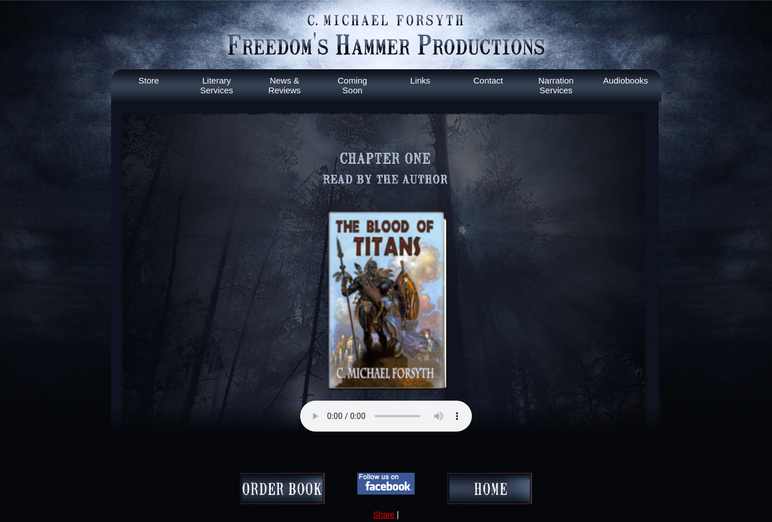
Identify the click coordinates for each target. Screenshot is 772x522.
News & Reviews (284, 85)
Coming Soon (352, 85)
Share (384, 514)
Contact (488, 80)
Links (420, 80)
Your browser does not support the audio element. (386, 416)
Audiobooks (625, 80)
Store (149, 80)
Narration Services (556, 85)
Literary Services (217, 85)
